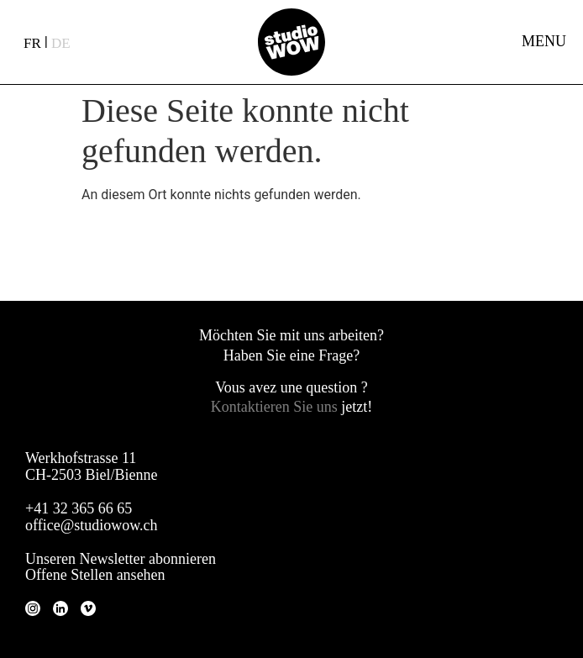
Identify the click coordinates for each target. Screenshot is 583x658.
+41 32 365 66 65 (78, 508)
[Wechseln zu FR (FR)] (32, 42)
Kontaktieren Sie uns (276, 406)
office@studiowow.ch (91, 525)
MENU (544, 41)
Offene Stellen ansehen (95, 574)
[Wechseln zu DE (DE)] (60, 42)
